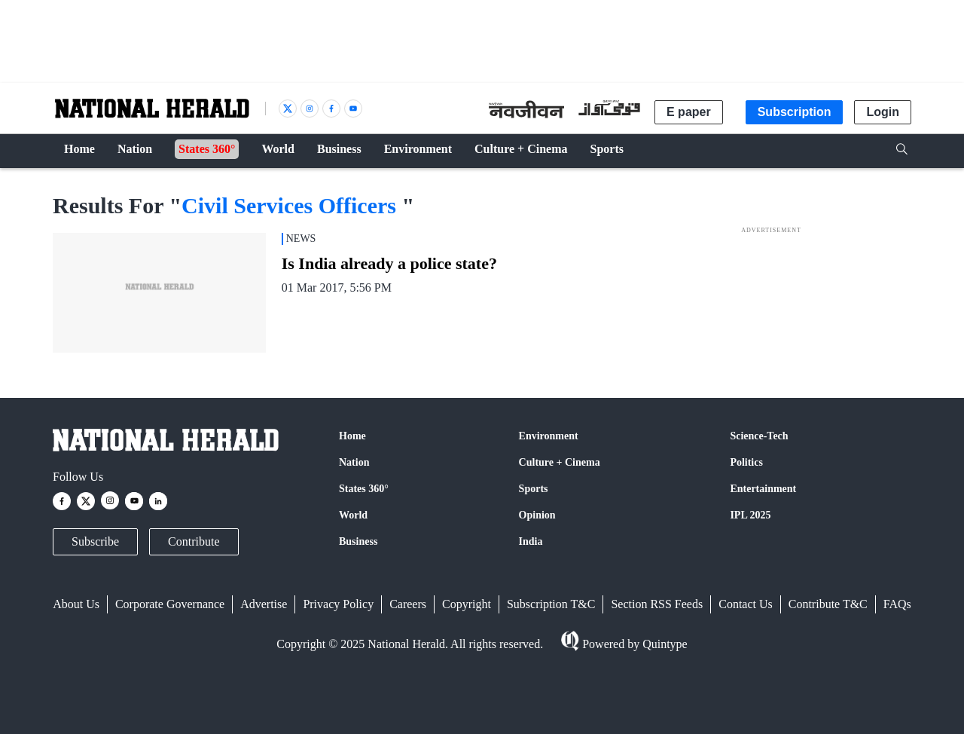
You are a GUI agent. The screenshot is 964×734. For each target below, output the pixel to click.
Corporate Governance (169, 604)
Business (358, 541)
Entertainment (763, 488)
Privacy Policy (338, 604)
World (353, 515)
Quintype (663, 644)
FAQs (897, 604)
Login (882, 112)
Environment (548, 436)
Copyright (466, 604)
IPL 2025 (750, 515)
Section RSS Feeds (657, 604)
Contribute (193, 541)
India (531, 541)
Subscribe (95, 541)
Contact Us (745, 604)
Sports (533, 488)
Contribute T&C (828, 604)
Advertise (263, 604)
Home (352, 436)
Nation (354, 462)
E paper (689, 112)
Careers (407, 604)
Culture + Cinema (559, 462)
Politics (746, 462)
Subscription (794, 112)
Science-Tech (759, 436)
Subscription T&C (551, 604)
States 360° (364, 488)
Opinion (537, 515)
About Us (76, 604)
